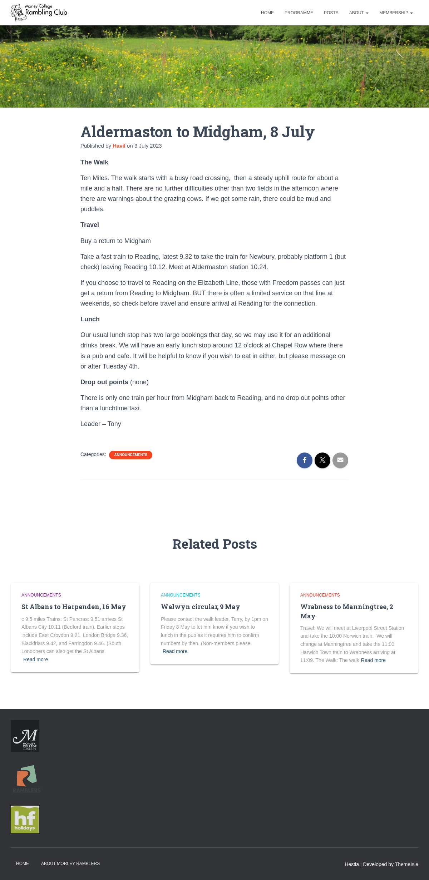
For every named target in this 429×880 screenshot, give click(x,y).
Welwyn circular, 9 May (200, 606)
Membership (396, 12)
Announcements (130, 455)
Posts (331, 12)
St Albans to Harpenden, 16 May (73, 606)
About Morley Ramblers (70, 863)
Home (267, 12)
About (359, 12)
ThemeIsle (406, 864)
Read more (35, 659)
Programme (299, 12)
